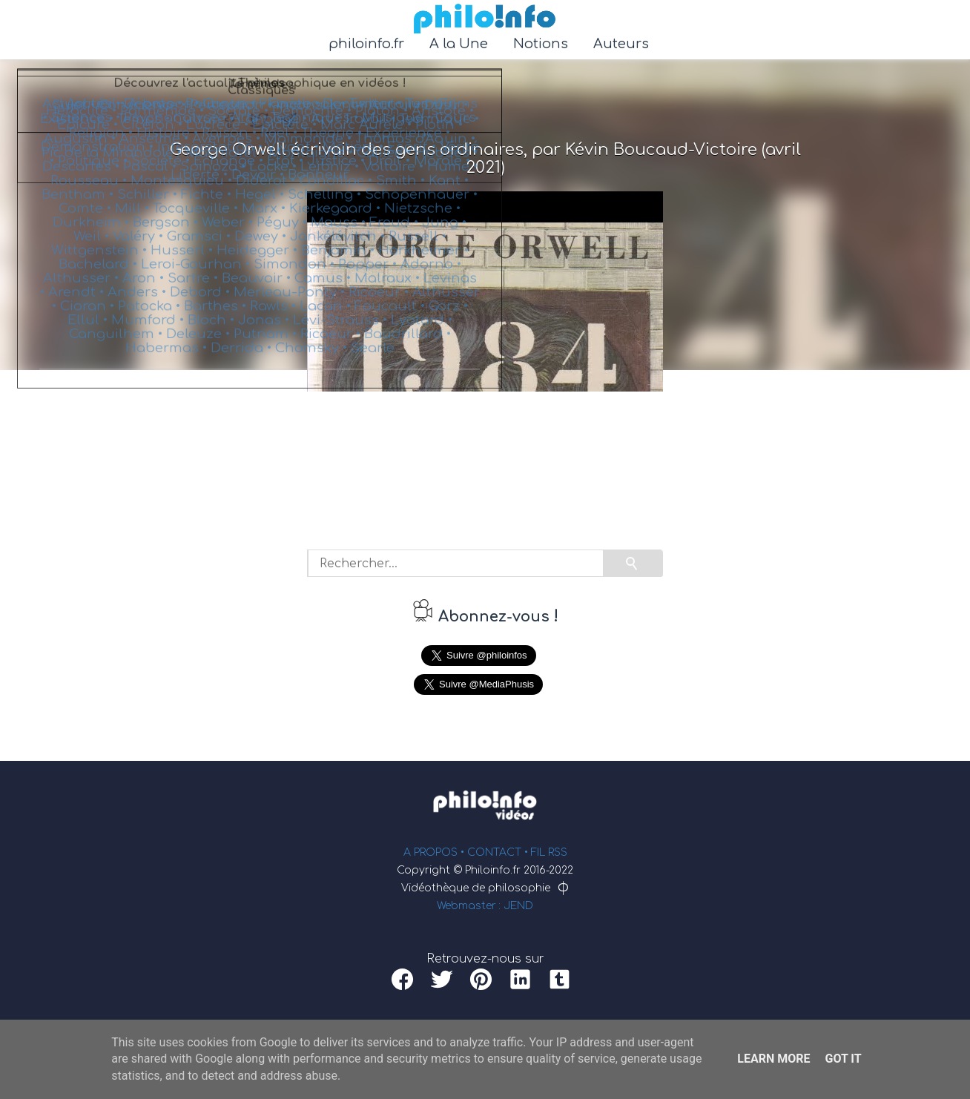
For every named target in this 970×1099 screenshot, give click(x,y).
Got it (843, 1059)
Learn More (773, 1059)
